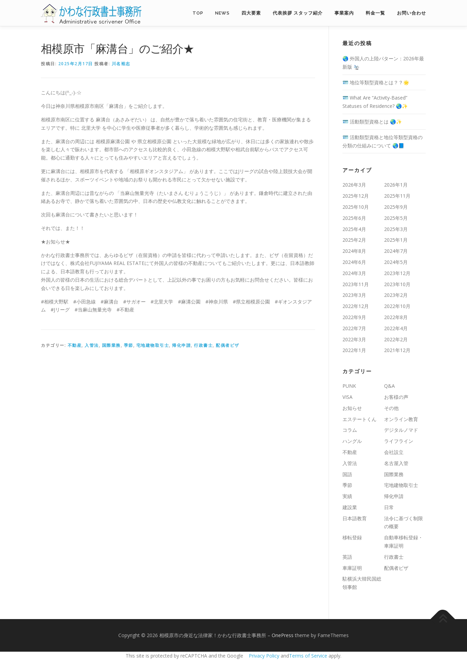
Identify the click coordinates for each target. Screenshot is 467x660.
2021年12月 (397, 350)
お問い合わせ (411, 13)
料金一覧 (375, 13)
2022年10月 (397, 306)
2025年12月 (355, 195)
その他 (391, 408)
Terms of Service (308, 655)
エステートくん (359, 419)
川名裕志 (121, 64)
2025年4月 (354, 229)
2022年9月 (354, 317)
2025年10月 (355, 207)
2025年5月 (396, 218)
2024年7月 (396, 251)
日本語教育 (354, 518)
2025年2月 (354, 240)
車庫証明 (352, 568)
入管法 (92, 345)
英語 (347, 557)
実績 (347, 496)
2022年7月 (354, 328)
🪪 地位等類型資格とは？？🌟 (375, 82)
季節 (128, 345)
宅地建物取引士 (152, 345)
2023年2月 (396, 295)
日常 (389, 507)
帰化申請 (181, 345)
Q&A (389, 386)
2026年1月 (396, 184)
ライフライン (398, 441)
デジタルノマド (401, 430)
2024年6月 (354, 262)
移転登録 (352, 537)
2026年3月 (354, 184)
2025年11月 (397, 195)
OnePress (283, 635)
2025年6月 (354, 218)
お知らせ (352, 408)
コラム (349, 430)
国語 (347, 474)
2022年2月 (396, 339)
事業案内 (344, 13)
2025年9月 (396, 207)
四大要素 (251, 13)
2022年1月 (354, 350)
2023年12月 (397, 273)
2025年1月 (396, 240)
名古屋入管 (396, 463)
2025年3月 (396, 229)
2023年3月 (354, 295)
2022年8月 (396, 317)
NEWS (222, 13)
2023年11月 (355, 284)
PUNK (349, 386)
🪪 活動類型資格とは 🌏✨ (372, 121)
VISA (347, 397)
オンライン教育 (401, 419)
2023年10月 (397, 284)
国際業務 (111, 345)
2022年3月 (354, 339)
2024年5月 (396, 262)
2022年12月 (355, 306)
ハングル (352, 441)
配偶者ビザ (227, 345)
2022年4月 (396, 328)
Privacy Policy (264, 655)
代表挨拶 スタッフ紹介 (298, 13)
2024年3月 (354, 273)
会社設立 (394, 452)
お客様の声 (396, 397)
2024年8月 (354, 251)
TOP (198, 13)
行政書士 (203, 345)
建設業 (349, 507)
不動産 (75, 345)
